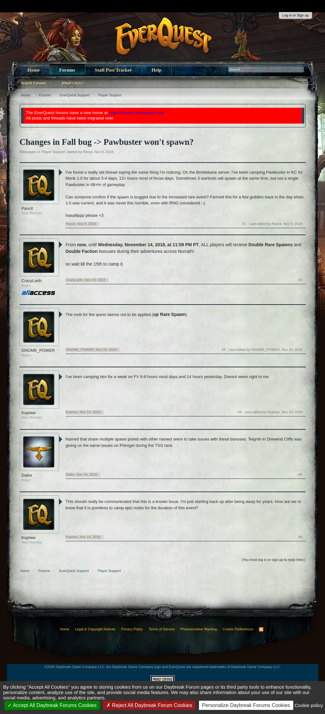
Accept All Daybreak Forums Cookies (52, 705)
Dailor (27, 475)
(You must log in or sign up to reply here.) (274, 560)
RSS (261, 629)
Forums (67, 70)
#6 (300, 537)
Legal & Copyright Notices (95, 629)
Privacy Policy (132, 629)
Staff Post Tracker (113, 70)
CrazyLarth (32, 280)
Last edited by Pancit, (275, 224)
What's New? (72, 83)
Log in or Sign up (295, 15)
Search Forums (33, 83)
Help (157, 70)
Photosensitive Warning (198, 629)
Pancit (88, 152)
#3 (223, 349)
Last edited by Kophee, (273, 412)
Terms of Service (162, 629)
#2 (300, 280)
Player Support (53, 152)
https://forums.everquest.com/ (137, 112)
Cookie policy (309, 705)
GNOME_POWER (38, 350)
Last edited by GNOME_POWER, (265, 349)
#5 (300, 474)
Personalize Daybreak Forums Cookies (246, 705)
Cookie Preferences (237, 629)
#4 (240, 412)
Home (34, 70)
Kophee (29, 412)
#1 (244, 224)
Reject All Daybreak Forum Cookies (149, 705)
